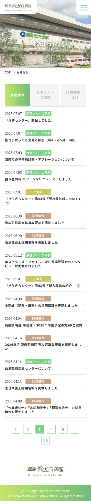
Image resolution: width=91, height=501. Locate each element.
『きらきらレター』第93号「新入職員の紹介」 (40, 286)
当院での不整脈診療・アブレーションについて (39, 160)
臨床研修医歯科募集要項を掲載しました (35, 223)
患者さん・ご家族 (45, 95)
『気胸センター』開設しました (28, 120)
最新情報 (17, 94)
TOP (8, 72)
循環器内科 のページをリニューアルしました (38, 179)
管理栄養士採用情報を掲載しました (31, 388)
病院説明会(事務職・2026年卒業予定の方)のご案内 (43, 325)
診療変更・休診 (75, 95)
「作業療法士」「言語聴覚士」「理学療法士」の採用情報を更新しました (43, 410)
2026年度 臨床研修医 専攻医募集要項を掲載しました (43, 347)
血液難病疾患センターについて (28, 369)
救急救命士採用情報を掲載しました (31, 243)
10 (45, 440)
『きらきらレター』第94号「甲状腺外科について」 (43, 199)
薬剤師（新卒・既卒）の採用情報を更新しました (41, 306)
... (75, 429)
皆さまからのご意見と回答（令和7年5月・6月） (41, 140)
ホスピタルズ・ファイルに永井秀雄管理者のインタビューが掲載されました (43, 264)
